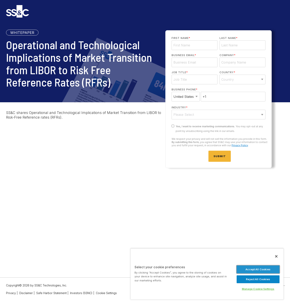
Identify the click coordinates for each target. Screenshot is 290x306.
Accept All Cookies (257, 269)
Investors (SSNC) (81, 293)
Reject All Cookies (258, 279)
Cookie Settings (106, 293)
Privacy (11, 293)
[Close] (276, 256)
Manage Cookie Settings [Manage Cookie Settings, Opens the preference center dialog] (258, 288)
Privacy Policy (240, 145)
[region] (207, 274)
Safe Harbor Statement (51, 293)
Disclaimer (26, 293)
